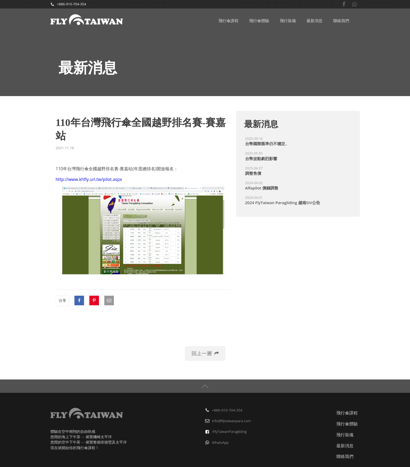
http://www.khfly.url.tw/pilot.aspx (89, 179)
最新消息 (314, 20)
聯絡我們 (341, 20)
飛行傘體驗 (259, 20)
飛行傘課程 (228, 20)
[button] (205, 353)
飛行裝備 (288, 20)
